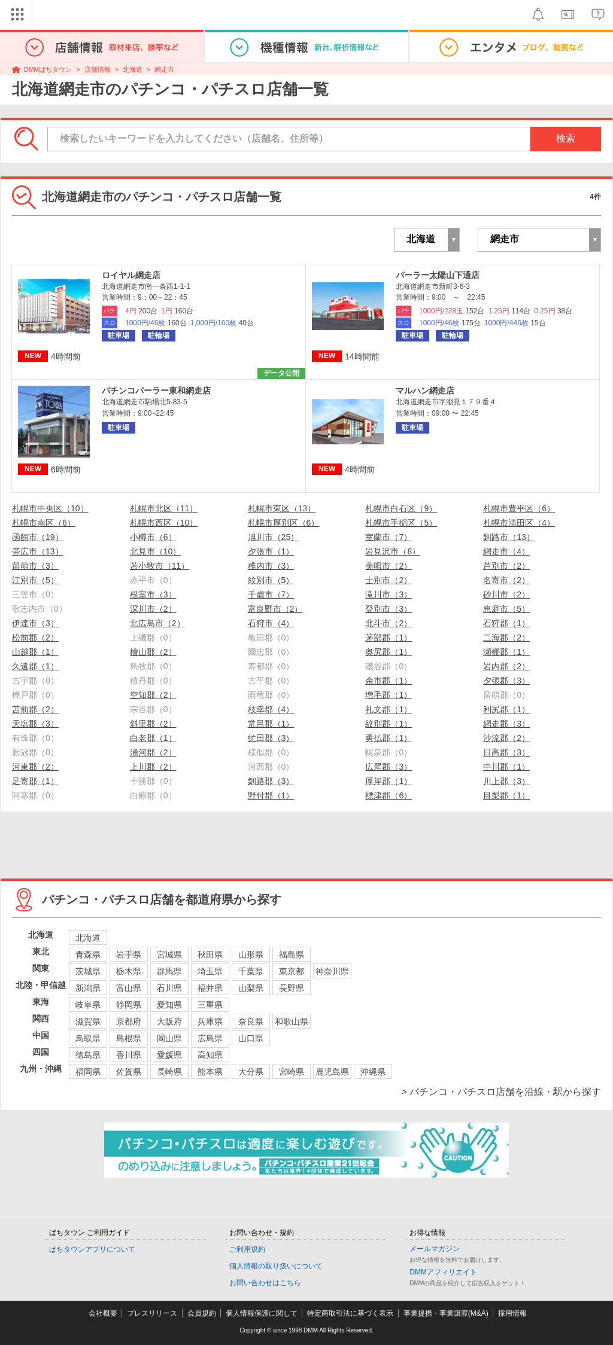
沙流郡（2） (506, 738)
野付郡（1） (271, 795)
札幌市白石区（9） (401, 508)
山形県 (250, 954)
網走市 (164, 69)
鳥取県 (88, 1038)
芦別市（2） (506, 566)
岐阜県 (88, 1004)
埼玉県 (210, 971)
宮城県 (169, 954)
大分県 (250, 1071)
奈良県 (250, 1021)
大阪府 (169, 1021)
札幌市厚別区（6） (284, 523)
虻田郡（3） (271, 738)
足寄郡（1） (35, 781)
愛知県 (169, 1004)
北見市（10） (155, 551)
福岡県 (88, 1071)
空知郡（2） (153, 695)
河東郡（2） (35, 767)
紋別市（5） (271, 580)
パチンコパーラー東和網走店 (156, 390)
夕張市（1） (271, 551)
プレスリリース (152, 1313)
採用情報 (512, 1313)
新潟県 (88, 988)
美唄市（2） (388, 566)
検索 (565, 138)
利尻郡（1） (506, 709)
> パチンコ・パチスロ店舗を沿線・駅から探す (501, 1092)
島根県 (128, 1038)
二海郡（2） (506, 637)
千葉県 (250, 971)
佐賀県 (128, 1071)
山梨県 (250, 988)
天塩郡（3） (35, 723)
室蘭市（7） (388, 537)
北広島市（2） (157, 623)
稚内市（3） (271, 566)
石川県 (169, 988)
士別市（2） (388, 580)
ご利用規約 (247, 1249)
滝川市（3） (388, 594)
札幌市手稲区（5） (401, 523)
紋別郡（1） (388, 723)
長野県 (291, 988)
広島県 (210, 1038)
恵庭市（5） (506, 609)
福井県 (210, 988)
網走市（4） (506, 551)
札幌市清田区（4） (519, 523)
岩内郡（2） (506, 666)
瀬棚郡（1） (506, 652)
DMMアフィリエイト (443, 1272)
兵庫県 (210, 1021)
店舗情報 (97, 69)
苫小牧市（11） (160, 566)
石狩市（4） (271, 623)
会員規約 (201, 1313)
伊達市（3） (35, 623)
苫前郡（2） (35, 709)
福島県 (291, 954)
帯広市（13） (37, 551)
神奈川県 (332, 971)
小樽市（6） (153, 537)
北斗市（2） (388, 623)
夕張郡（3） (506, 680)
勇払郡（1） (388, 738)
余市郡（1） (388, 680)
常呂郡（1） (271, 723)
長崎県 (169, 1071)
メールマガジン (434, 1249)
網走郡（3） (506, 723)
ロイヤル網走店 (131, 275)
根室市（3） (153, 594)
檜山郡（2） (153, 652)
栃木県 (128, 971)
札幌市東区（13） (282, 508)
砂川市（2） (506, 594)
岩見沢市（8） (392, 551)
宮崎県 (291, 1071)
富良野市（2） (275, 609)
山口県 (250, 1038)
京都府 (128, 1021)
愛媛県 (169, 1055)
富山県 (128, 988)
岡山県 (169, 1038)
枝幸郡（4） (271, 709)
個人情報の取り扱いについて (276, 1266)
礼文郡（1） (388, 709)
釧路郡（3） (271, 781)
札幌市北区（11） (164, 508)
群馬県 (169, 971)
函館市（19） (37, 537)
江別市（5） (35, 580)
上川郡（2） (153, 767)
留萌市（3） (35, 566)
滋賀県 (88, 1021)
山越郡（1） (35, 652)
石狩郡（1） (506, 623)
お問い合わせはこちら (265, 1283)
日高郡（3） (506, 752)
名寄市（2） (506, 580)
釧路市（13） (509, 537)
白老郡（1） (153, 738)
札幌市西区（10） (164, 523)
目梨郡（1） (506, 795)
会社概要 (103, 1313)
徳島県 (88, 1055)
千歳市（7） (271, 594)
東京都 (291, 971)
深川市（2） (153, 609)
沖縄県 (373, 1071)
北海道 (132, 69)
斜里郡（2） (153, 723)
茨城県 (88, 971)
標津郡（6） (388, 795)
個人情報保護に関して (262, 1313)
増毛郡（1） (388, 695)
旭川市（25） (273, 537)
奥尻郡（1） (388, 652)
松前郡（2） (35, 637)
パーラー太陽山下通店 (438, 275)
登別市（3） (388, 609)
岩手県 (128, 954)
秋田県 (210, 954)
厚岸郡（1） (388, 781)
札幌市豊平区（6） (519, 508)
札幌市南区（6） (43, 523)
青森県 (88, 954)
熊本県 (210, 1071)
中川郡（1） (506, 767)
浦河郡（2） (153, 752)
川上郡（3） (506, 781)
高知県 (210, 1055)
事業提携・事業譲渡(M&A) (445, 1313)
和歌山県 (291, 1021)
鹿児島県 (332, 1071)
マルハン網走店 (425, 390)
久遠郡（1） (35, 666)
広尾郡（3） (388, 767)
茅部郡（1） (388, 637)
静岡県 (128, 1004)
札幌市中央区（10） (50, 508)
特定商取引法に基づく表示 (350, 1313)
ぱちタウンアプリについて (92, 1249)
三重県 (210, 1004)
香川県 (128, 1055)
